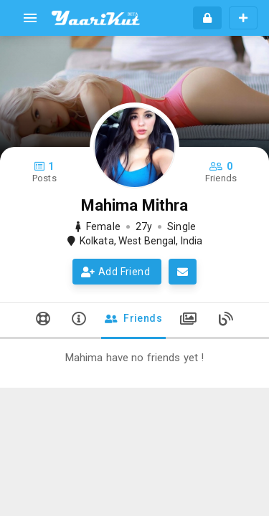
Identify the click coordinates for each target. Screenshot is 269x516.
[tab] (43, 321)
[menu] (30, 18)
